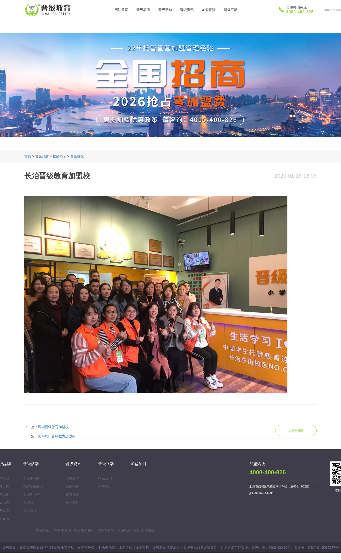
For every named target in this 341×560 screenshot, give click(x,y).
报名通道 (30, 511)
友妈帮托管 (105, 530)
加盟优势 (209, 10)
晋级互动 (230, 10)
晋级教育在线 (144, 530)
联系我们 (105, 478)
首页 (27, 156)
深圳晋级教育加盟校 (53, 427)
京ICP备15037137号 (323, 548)
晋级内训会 (31, 494)
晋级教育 (48, 10)
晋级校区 (77, 156)
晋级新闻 (72, 478)
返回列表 (296, 431)
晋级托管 (124, 530)
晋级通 (28, 503)
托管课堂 (72, 494)
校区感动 (72, 503)
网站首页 (121, 10)
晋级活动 (165, 10)
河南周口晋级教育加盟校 (57, 436)
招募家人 (105, 486)
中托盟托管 (62, 530)
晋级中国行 (31, 478)
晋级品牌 (143, 10)
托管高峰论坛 (33, 486)
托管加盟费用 (84, 530)
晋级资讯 (187, 10)
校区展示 (59, 156)
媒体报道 (72, 486)
